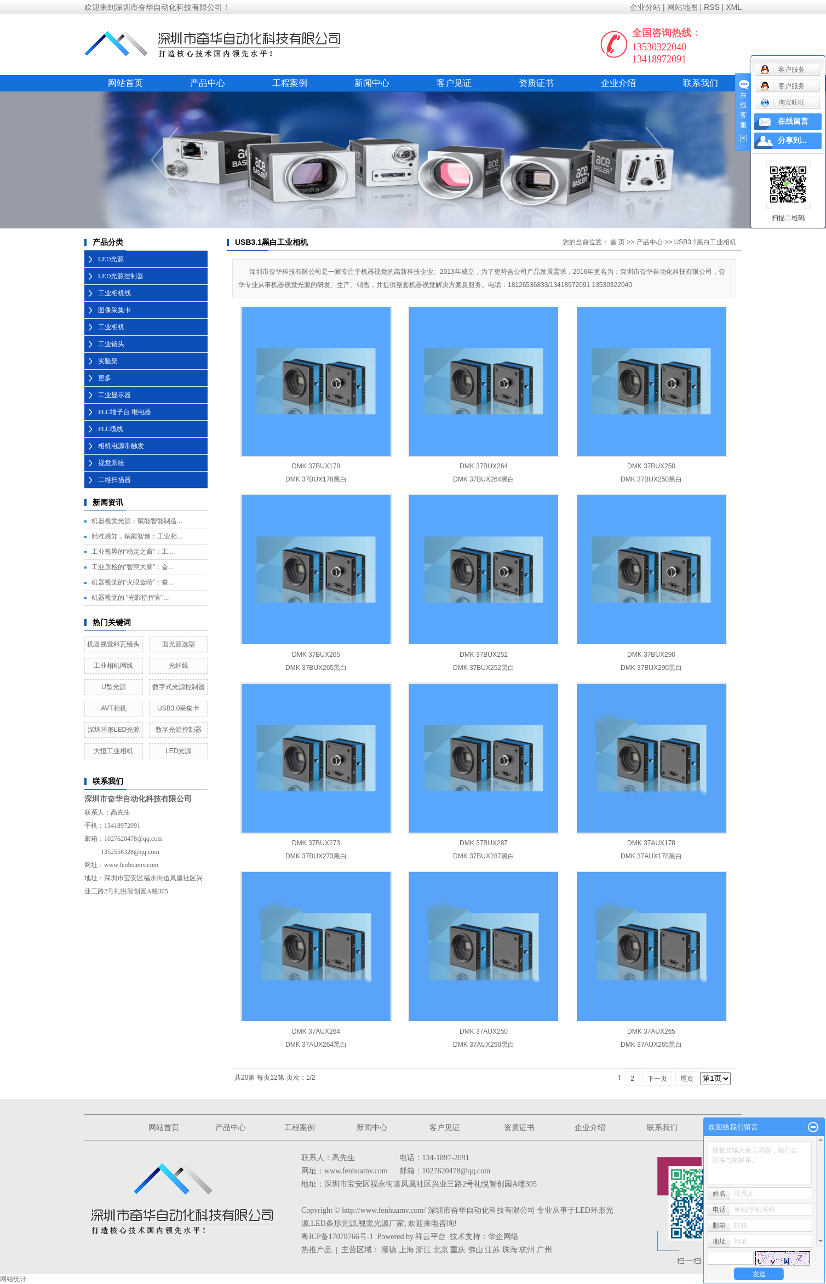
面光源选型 (178, 644)
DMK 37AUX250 (484, 1031)
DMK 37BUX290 (651, 654)
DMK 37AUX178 (651, 843)
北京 (441, 1250)
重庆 (458, 1250)
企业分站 (645, 7)
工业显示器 (114, 395)
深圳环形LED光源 (114, 729)
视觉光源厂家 (381, 1223)
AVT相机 (113, 708)
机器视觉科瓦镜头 (113, 644)
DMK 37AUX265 (651, 1031)
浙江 (423, 1250)
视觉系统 (111, 463)
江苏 (492, 1250)
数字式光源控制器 (178, 687)
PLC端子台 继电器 (124, 412)
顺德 (389, 1250)
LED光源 (111, 259)
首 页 (617, 242)
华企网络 (503, 1237)
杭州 (527, 1250)
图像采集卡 (114, 310)
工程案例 (289, 83)
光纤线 (178, 665)
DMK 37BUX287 (484, 843)
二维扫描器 (114, 480)
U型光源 (113, 687)
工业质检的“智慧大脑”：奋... (132, 567)
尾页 (686, 1078)
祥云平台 (430, 1237)
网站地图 (682, 7)
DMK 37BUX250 (651, 466)
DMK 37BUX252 (484, 654)
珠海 (510, 1250)
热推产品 (316, 1250)
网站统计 (13, 1279)
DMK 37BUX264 (484, 466)
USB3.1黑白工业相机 (705, 242)
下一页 (657, 1078)
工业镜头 (111, 344)
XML (734, 7)
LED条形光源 (334, 1223)
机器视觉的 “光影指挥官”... (130, 597)
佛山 (475, 1250)
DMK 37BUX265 (316, 654)
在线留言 (793, 121)
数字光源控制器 (179, 729)
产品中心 (207, 83)
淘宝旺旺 (782, 102)
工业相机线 (114, 293)
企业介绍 (618, 83)
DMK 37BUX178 (316, 466)
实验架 (108, 361)
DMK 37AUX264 (316, 1031)
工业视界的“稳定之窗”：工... (132, 551)
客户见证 (454, 83)
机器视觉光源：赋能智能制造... (136, 521)
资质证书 (536, 83)
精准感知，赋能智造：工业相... (136, 536)
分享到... (792, 140)
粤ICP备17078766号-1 (337, 1237)
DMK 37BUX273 (316, 843)
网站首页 (125, 83)
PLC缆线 (110, 429)
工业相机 (111, 327)
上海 (406, 1250)
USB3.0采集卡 (178, 708)
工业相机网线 (113, 665)
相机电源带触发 (121, 446)
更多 (104, 378)
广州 (544, 1250)
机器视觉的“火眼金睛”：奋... (132, 582)
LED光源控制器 (121, 276)
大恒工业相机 (113, 751)
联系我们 (700, 83)
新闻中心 (371, 83)
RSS (712, 7)
